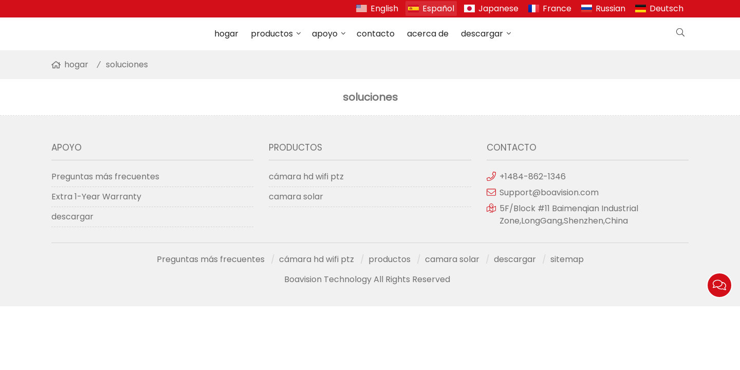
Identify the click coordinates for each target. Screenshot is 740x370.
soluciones (127, 64)
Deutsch (666, 8)
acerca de (428, 34)
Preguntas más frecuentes (105, 176)
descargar (482, 34)
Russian (610, 8)
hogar (226, 34)
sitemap (567, 259)
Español (438, 8)
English (384, 8)
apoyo (325, 34)
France (557, 8)
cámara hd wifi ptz (306, 176)
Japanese (498, 8)
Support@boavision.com (549, 192)
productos (272, 34)
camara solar (296, 196)
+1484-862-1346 (532, 176)
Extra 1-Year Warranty (96, 196)
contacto (376, 34)
